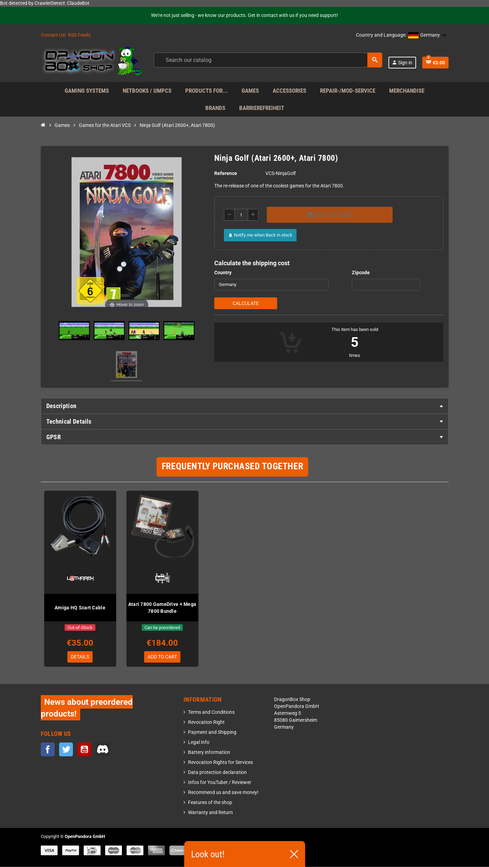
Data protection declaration (217, 773)
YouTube (84, 749)
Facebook (48, 749)
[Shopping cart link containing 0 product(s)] (435, 62)
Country (223, 273)
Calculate (246, 303)
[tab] (244, 406)
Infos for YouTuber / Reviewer (219, 783)
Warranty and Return (210, 813)
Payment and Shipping (212, 733)
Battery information (209, 753)
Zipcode (361, 273)
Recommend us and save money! (223, 793)
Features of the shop (210, 803)
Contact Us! (53, 35)
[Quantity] (241, 214)
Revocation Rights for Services (220, 763)
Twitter (66, 749)
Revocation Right (206, 723)
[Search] (268, 60)
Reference (225, 173)
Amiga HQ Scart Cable (80, 607)
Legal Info (198, 743)
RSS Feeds (79, 35)
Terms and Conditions (211, 713)
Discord (103, 749)
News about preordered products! (87, 708)
